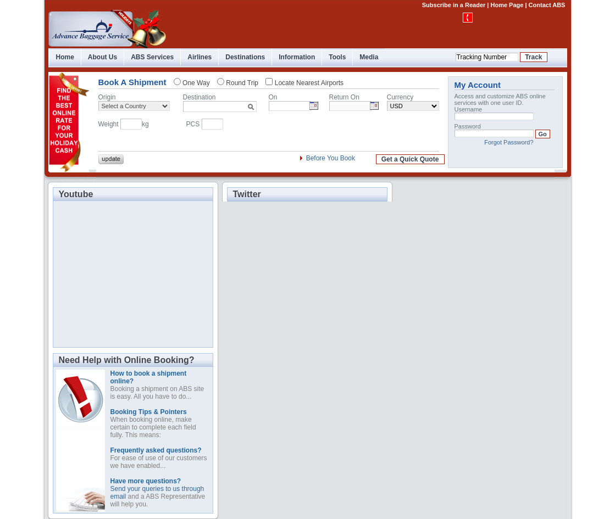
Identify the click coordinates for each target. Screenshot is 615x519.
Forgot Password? (508, 142)
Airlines (199, 57)
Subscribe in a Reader (454, 5)
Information (297, 57)
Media (368, 57)
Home (65, 57)
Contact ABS (547, 5)
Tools (337, 57)
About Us (102, 57)
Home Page (506, 5)
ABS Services (152, 57)
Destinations (245, 57)
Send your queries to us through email (157, 488)
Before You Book (330, 158)
